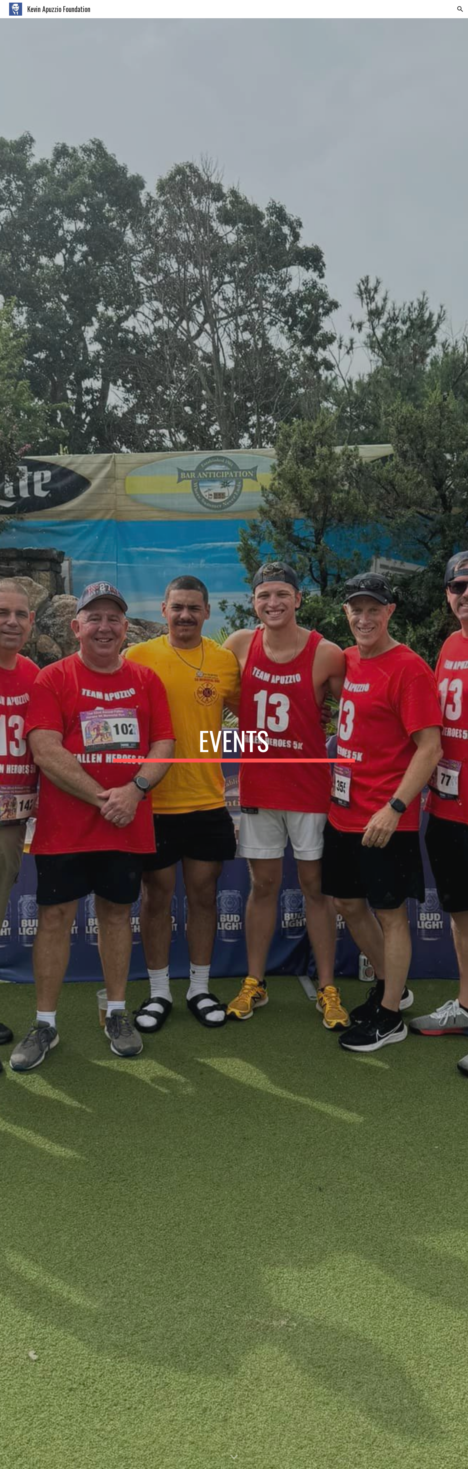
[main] (234, 743)
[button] (460, 9)
